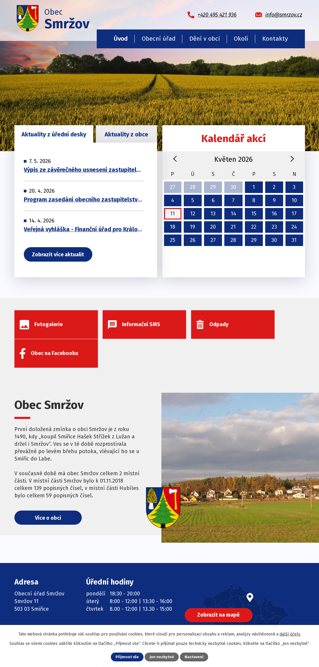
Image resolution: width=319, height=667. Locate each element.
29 (213, 187)
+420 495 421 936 (45, 600)
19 (192, 227)
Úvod (120, 38)
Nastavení (194, 657)
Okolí (241, 38)
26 (193, 240)
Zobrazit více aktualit (58, 255)
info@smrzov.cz (44, 614)
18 (172, 227)
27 (172, 187)
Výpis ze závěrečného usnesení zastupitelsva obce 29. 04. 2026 (83, 170)
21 (233, 227)
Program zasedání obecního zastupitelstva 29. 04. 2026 (83, 199)
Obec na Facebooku (123, 614)
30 (233, 187)
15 (253, 213)
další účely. (290, 634)
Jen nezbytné (162, 657)
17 (294, 213)
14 (233, 213)
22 (253, 227)
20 (213, 227)
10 (294, 200)
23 (274, 227)
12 (192, 213)
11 (172, 213)
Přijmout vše (127, 657)
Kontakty (275, 38)
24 (294, 227)
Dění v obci (204, 38)
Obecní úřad (159, 38)
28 (193, 187)
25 (172, 240)
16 (274, 213)
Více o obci (48, 489)
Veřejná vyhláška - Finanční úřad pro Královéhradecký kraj (83, 229)
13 (213, 213)
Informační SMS (118, 600)
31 (294, 240)
